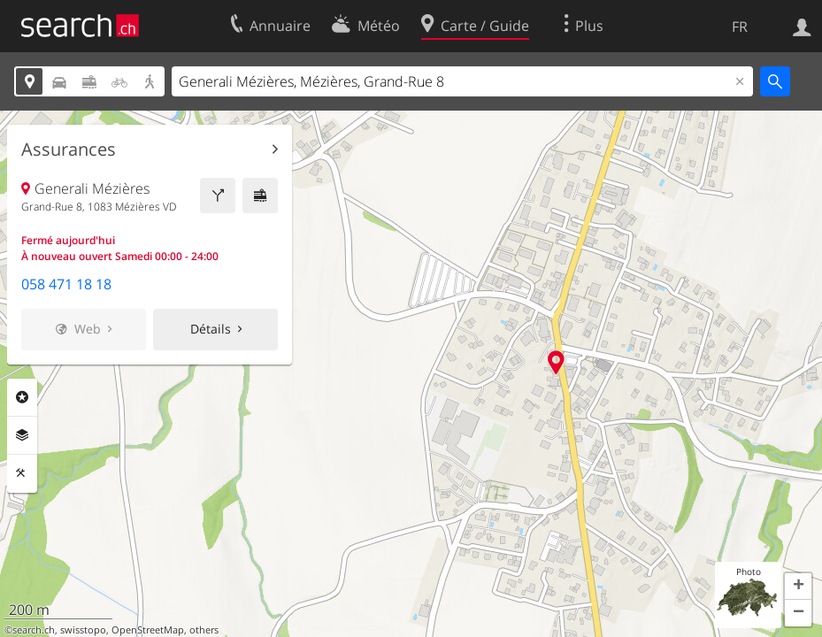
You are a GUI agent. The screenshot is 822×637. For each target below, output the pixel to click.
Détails (210, 328)
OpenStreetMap (147, 630)
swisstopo (83, 630)
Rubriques (22, 397)
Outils (22, 473)
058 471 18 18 (66, 284)
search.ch (33, 630)
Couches (22, 435)
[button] (798, 586)
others (204, 630)
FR (740, 26)
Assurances (68, 149)
